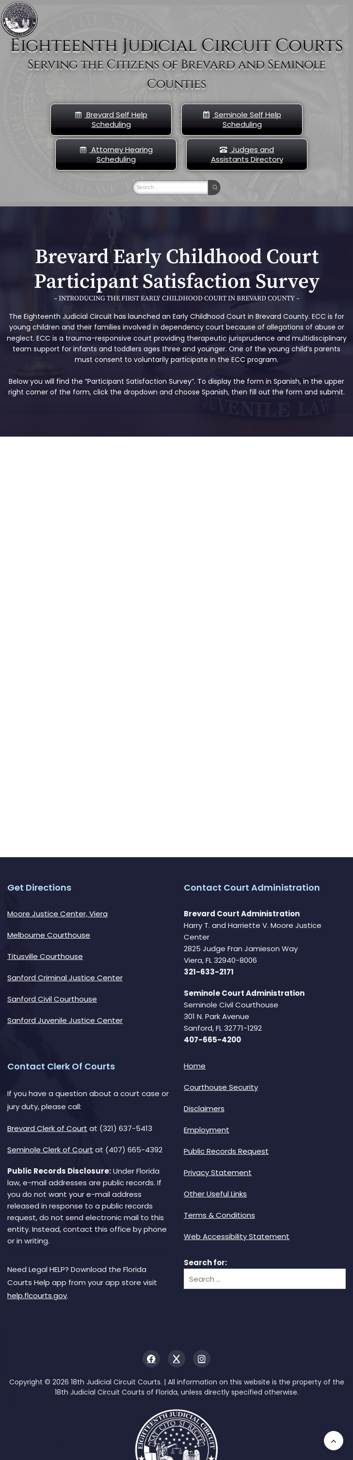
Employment (206, 1130)
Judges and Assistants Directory (247, 154)
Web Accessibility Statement (236, 1236)
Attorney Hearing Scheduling (116, 154)
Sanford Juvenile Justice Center (65, 1020)
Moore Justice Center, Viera (57, 914)
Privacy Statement (218, 1172)
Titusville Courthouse (45, 956)
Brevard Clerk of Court (47, 1128)
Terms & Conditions (219, 1215)
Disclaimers (204, 1108)
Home (195, 1066)
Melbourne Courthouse (48, 935)
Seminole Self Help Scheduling (242, 119)
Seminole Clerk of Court (50, 1150)
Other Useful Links (215, 1194)
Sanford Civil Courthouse (52, 999)
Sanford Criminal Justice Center (65, 978)
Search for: (205, 1262)
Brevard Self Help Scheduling (111, 119)
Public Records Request (226, 1151)
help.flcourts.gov (37, 1295)
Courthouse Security (221, 1087)
